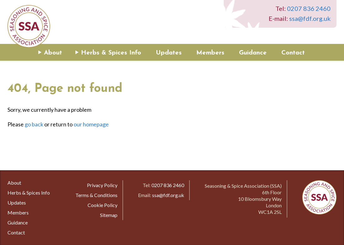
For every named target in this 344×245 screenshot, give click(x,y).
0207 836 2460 (309, 8)
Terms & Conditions (96, 195)
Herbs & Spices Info (111, 53)
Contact (293, 53)
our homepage (91, 124)
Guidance (253, 53)
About (53, 53)
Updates (169, 53)
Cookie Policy (102, 205)
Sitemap (108, 215)
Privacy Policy (102, 185)
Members (210, 53)
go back (34, 124)
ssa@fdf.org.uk (310, 18)
